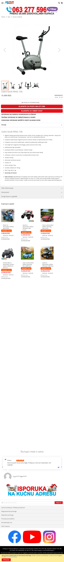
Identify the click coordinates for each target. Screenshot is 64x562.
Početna (3, 17)
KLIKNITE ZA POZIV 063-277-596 (32, 106)
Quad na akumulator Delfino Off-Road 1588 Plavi (47, 264)
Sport (9, 17)
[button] (13, 85)
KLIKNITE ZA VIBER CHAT (32, 111)
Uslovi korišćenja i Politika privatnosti (13, 508)
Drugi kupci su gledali (9, 196)
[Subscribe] (59, 502)
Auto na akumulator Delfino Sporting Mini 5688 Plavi (28, 264)
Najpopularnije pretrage (9, 511)
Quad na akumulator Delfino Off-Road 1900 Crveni (28, 227)
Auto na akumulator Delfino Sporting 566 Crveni (47, 226)
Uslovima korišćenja (12, 557)
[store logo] (9, 2)
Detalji (3, 125)
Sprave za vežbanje (17, 17)
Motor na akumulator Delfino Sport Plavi (8, 226)
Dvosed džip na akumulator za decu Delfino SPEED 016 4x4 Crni (8, 265)
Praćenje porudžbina (7, 519)
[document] (32, 558)
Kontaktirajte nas (6, 522)
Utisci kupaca (5, 526)
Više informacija (7, 188)
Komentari (5, 192)
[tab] (32, 125)
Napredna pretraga (7, 515)
